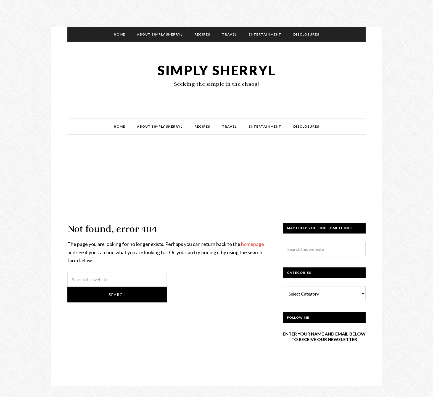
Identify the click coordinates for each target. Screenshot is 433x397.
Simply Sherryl (216, 70)
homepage (252, 244)
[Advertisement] (216, 184)
